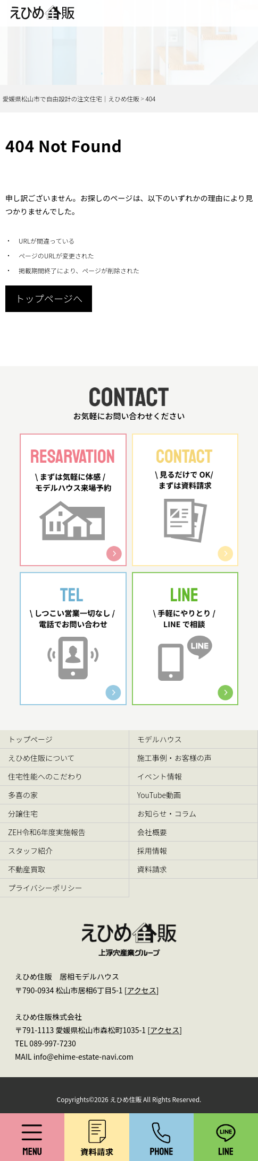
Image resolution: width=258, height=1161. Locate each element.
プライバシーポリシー (45, 887)
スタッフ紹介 (30, 850)
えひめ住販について (41, 757)
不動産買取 (26, 869)
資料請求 (152, 869)
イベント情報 (159, 776)
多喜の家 (23, 795)
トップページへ (48, 298)
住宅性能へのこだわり (45, 776)
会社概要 (152, 832)
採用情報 (152, 850)
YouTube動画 (159, 795)
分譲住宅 (23, 813)
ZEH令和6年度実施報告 (47, 832)
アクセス (141, 990)
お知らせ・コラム (166, 813)
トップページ (30, 739)
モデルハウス (159, 739)
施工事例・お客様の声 (174, 757)
